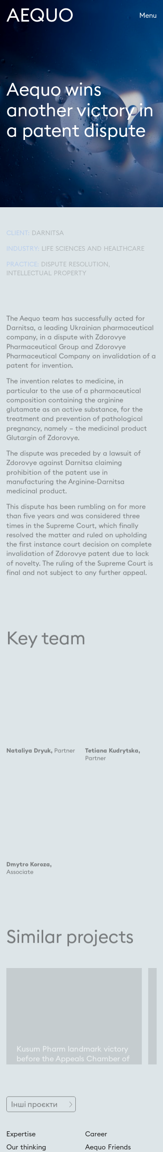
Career (96, 1134)
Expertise (21, 1134)
